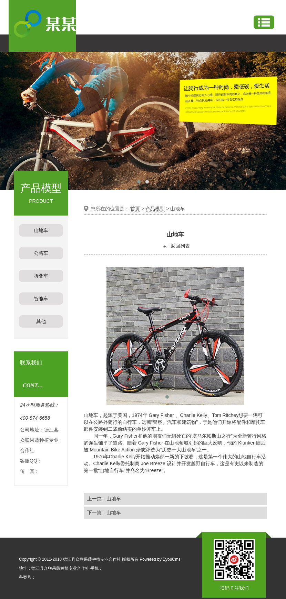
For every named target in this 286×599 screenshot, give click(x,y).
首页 (135, 208)
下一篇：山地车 (104, 512)
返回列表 (176, 246)
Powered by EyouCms (160, 559)
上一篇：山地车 (104, 498)
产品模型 (155, 208)
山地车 (177, 208)
